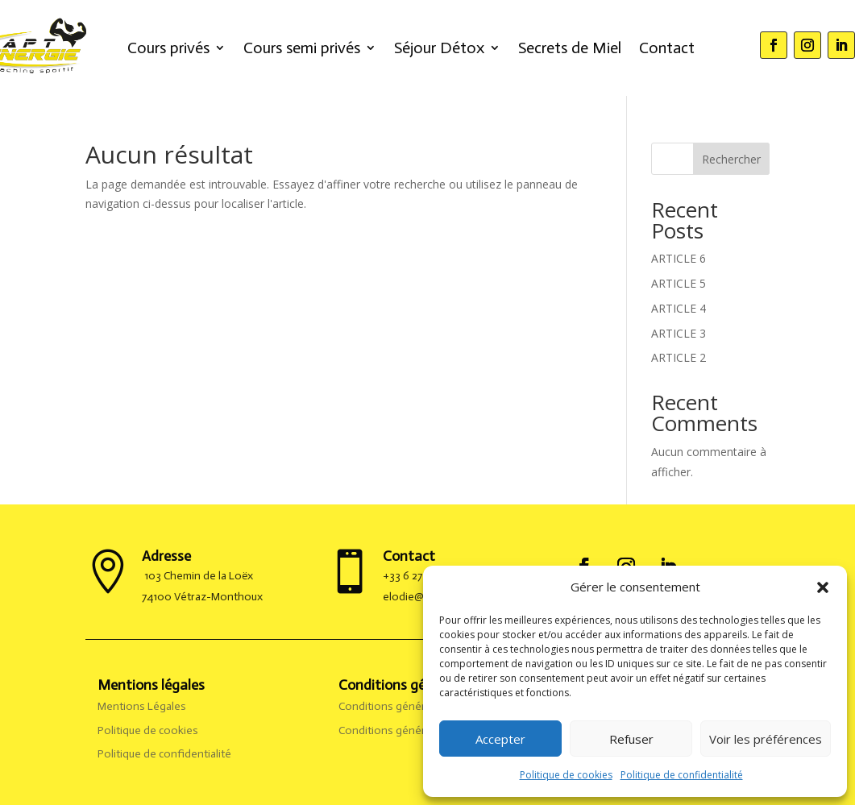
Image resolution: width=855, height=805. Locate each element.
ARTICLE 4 (678, 308)
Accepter (500, 739)
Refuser (631, 739)
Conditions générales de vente (415, 730)
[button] (823, 587)
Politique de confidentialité (681, 775)
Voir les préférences (765, 739)
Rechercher (731, 159)
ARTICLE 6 (678, 258)
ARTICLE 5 (678, 283)
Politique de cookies (566, 775)
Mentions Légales (143, 706)
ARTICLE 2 (678, 357)
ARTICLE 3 (678, 333)
